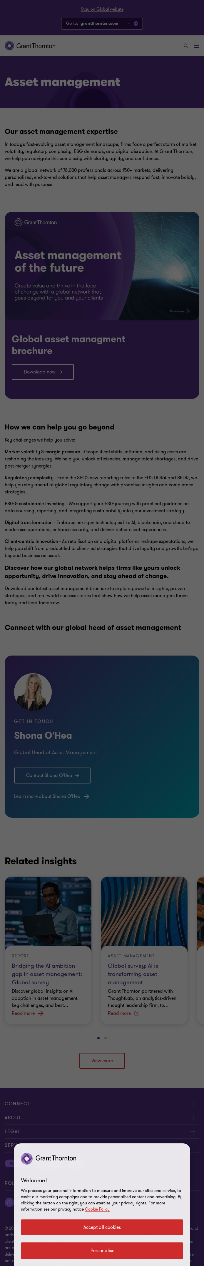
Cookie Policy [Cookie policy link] (97, 1209)
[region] (102, 1204)
